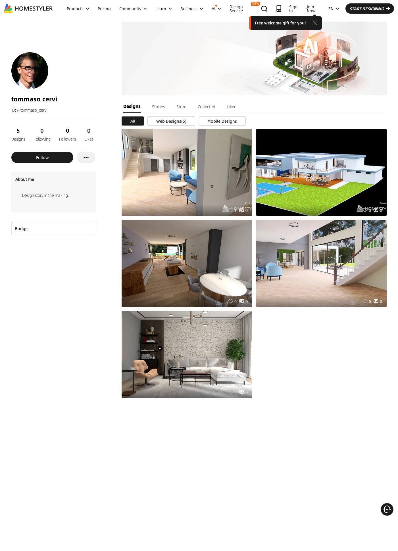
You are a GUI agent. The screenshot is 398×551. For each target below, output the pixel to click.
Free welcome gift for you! (280, 23)
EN (333, 8)
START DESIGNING (369, 8)
